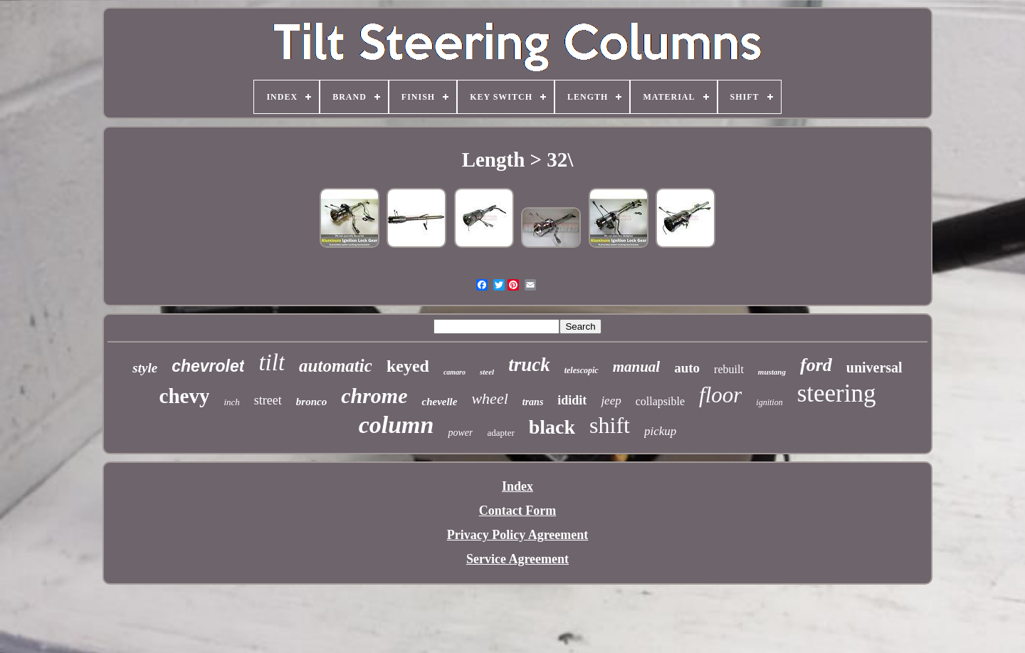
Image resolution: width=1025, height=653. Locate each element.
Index (517, 486)
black (552, 427)
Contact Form (517, 510)
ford (816, 365)
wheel (489, 398)
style (144, 367)
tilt (271, 362)
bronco (311, 401)
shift (609, 425)
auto (687, 367)
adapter (500, 432)
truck (529, 364)
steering (836, 393)
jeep (611, 400)
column (396, 425)
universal (874, 367)
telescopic (581, 370)
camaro (454, 372)
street (268, 400)
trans (533, 402)
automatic (335, 365)
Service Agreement (517, 559)
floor (720, 394)
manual (637, 366)
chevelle (439, 401)
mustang (772, 371)
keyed (408, 366)
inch (231, 402)
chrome (374, 395)
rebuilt (729, 369)
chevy (184, 396)
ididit (572, 400)
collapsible (660, 401)
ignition (769, 402)
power (460, 432)
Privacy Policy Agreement (518, 535)
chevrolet (208, 366)
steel (487, 371)
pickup (660, 431)
